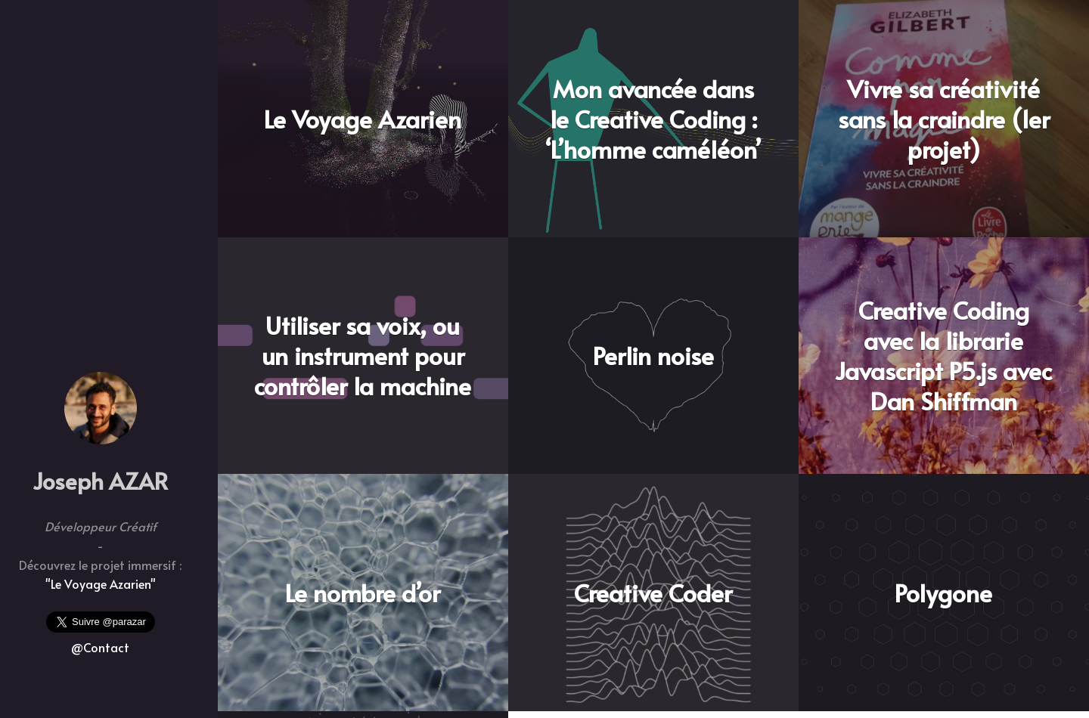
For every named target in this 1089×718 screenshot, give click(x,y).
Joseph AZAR (100, 480)
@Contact (100, 647)
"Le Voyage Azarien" (100, 583)
